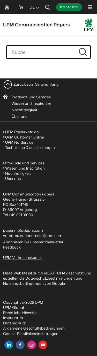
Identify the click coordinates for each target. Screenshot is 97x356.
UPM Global (13, 307)
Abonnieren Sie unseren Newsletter (33, 242)
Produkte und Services (31, 97)
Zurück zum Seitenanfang (36, 84)
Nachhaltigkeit (24, 110)
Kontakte (69, 7)
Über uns (19, 116)
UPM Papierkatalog (22, 132)
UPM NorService (19, 142)
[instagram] (31, 344)
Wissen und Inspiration (31, 103)
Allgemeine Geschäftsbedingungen (34, 328)
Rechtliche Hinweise (20, 312)
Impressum (13, 318)
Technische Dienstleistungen (30, 147)
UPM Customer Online (24, 137)
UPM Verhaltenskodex (22, 257)
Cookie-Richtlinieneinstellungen (30, 333)
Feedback (12, 247)
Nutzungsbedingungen (23, 283)
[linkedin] (8, 344)
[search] (47, 7)
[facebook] (20, 344)
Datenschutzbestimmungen (50, 278)
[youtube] (43, 344)
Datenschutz (14, 323)
